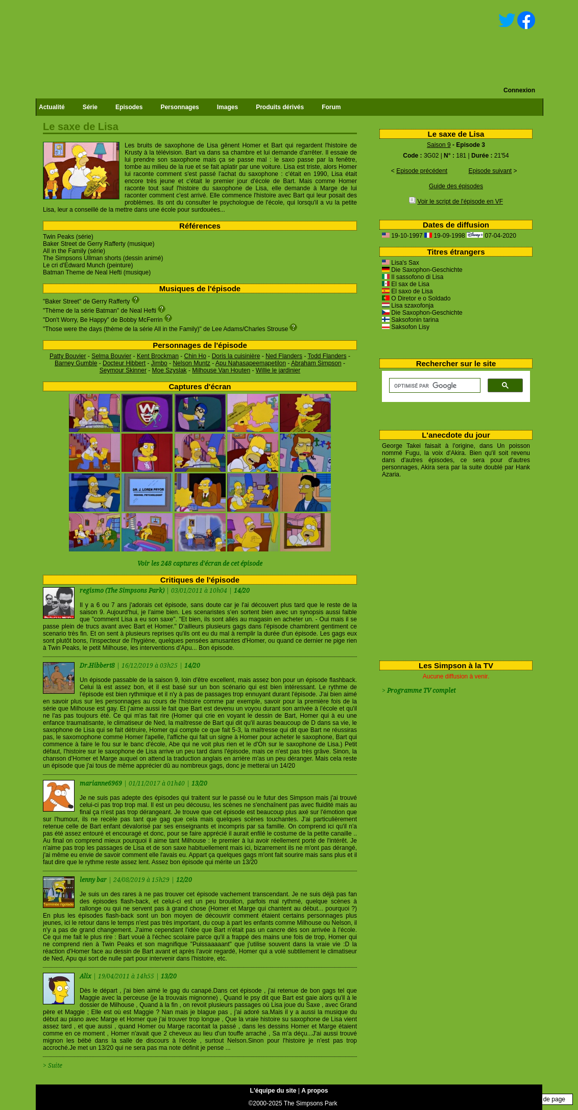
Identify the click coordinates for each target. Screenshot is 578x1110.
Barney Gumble (76, 363)
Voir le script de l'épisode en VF (460, 201)
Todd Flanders (327, 356)
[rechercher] (433, 385)
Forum (331, 107)
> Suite (52, 1065)
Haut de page (546, 1099)
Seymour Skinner (123, 370)
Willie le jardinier (278, 370)
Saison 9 (439, 144)
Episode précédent (421, 170)
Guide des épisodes (456, 186)
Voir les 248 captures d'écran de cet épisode (199, 563)
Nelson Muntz (191, 363)
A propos (314, 1090)
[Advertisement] (452, 567)
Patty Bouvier (68, 356)
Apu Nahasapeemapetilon (250, 363)
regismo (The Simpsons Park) (122, 590)
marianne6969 (102, 783)
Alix (86, 976)
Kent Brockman (158, 356)
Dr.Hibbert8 (98, 665)
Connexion (519, 90)
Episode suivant (490, 170)
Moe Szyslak (169, 370)
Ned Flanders (284, 356)
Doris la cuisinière (236, 356)
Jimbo (159, 363)
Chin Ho (195, 356)
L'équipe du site (273, 1090)
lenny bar (94, 880)
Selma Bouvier (111, 356)
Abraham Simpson (316, 363)
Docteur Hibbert (124, 363)
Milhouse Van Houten (221, 370)
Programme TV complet (421, 690)
